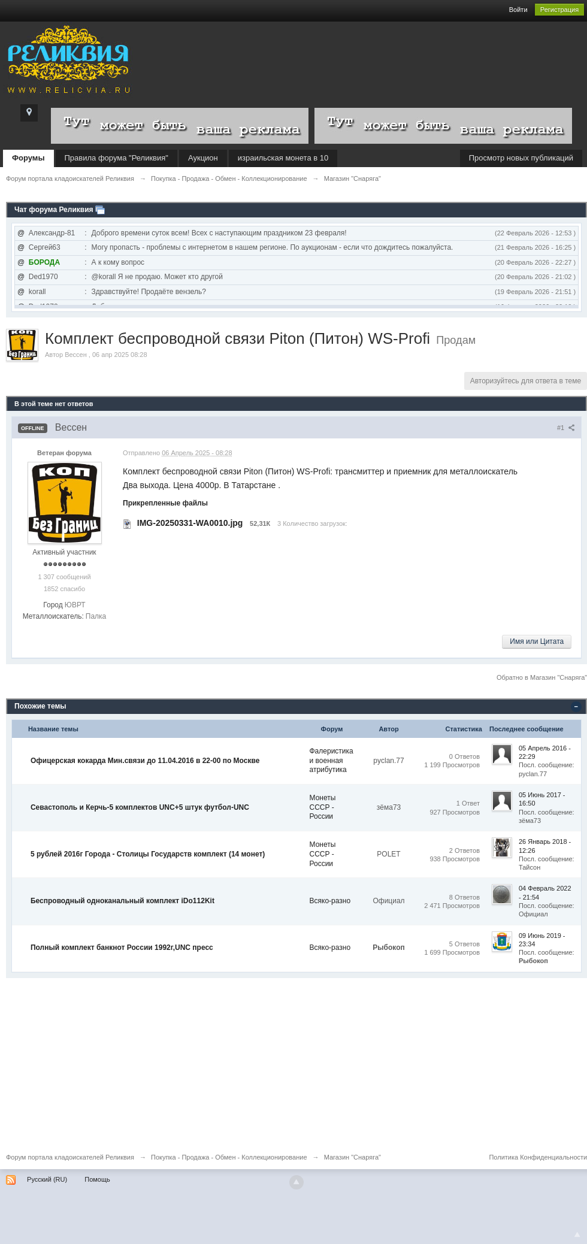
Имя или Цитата (537, 641)
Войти (518, 9)
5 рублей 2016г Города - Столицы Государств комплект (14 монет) (148, 854)
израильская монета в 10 (283, 157)
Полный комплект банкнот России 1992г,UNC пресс (122, 947)
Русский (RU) (47, 1179)
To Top (577, 1234)
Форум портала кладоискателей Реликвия (70, 1157)
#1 (566, 427)
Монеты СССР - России (323, 807)
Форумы (28, 157)
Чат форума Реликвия (53, 209)
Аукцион (203, 157)
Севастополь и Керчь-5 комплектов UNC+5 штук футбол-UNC (140, 807)
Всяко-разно (330, 901)
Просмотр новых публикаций (521, 157)
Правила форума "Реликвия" (116, 157)
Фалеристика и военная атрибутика (331, 760)
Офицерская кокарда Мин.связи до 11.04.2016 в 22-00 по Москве (145, 760)
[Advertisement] (293, 1062)
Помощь (97, 1179)
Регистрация (559, 9)
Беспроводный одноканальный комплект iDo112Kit (122, 901)
